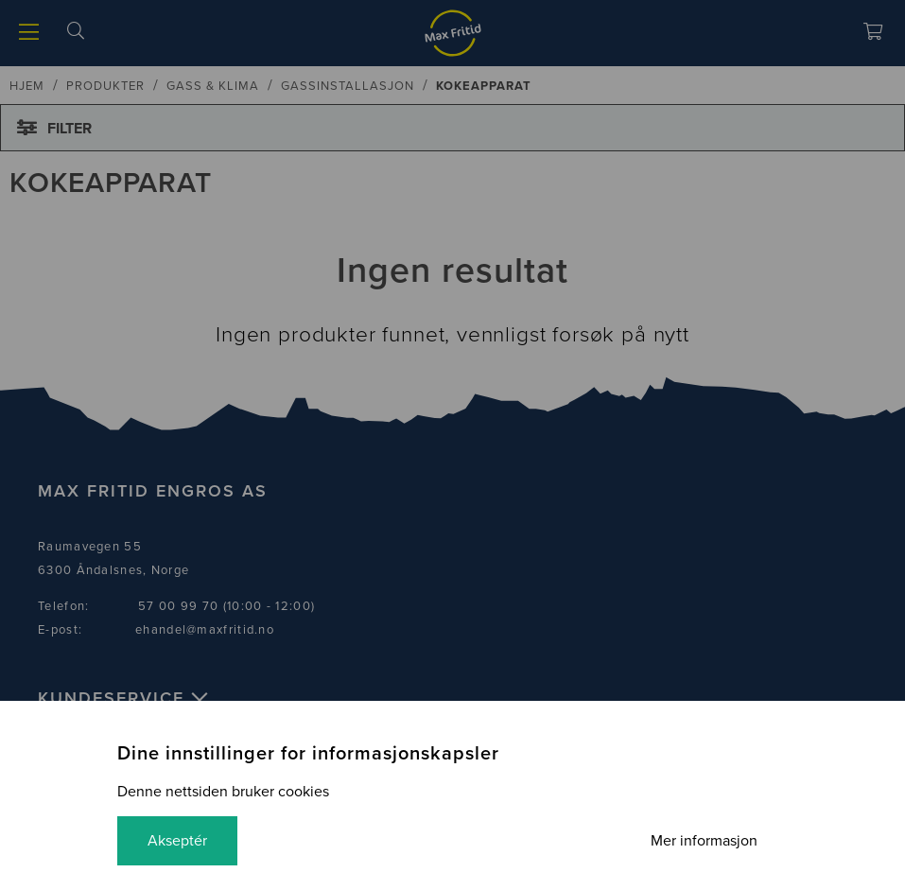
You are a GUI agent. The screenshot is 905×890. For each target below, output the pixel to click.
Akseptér (177, 840)
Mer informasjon (704, 840)
